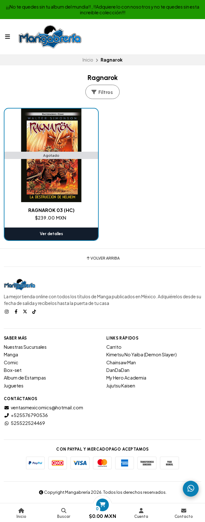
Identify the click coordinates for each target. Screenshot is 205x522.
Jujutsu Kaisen (120, 385)
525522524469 (24, 423)
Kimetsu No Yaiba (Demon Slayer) (141, 354)
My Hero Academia (126, 377)
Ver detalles (51, 233)
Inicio (88, 60)
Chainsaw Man (121, 362)
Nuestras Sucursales (25, 347)
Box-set (13, 370)
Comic (11, 362)
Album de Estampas (25, 377)
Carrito (114, 347)
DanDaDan (117, 370)
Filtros (102, 92)
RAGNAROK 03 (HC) (51, 210)
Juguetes (13, 385)
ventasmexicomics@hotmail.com (43, 407)
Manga (11, 354)
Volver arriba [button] (103, 258)
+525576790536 (26, 415)
